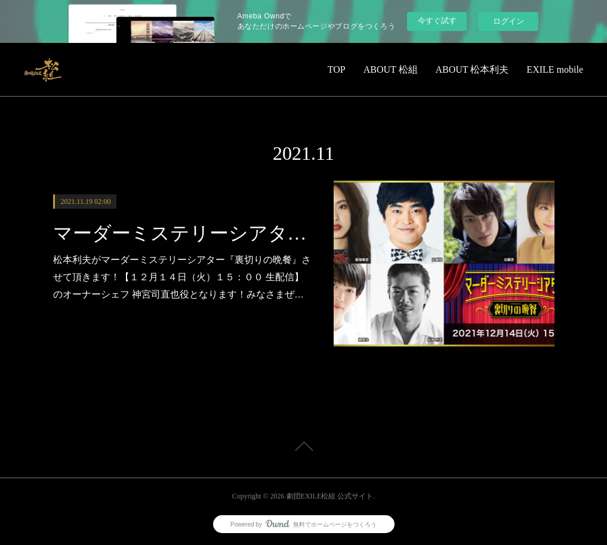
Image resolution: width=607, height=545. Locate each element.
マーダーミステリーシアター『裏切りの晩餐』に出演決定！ (183, 233)
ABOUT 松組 (390, 69)
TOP (337, 69)
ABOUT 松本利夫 (472, 69)
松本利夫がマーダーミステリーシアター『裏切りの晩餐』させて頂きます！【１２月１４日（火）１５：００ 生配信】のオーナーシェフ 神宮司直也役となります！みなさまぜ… (182, 277)
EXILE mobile (554, 69)
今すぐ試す (437, 20)
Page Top (303, 448)
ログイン (508, 21)
